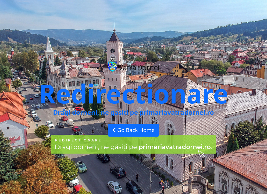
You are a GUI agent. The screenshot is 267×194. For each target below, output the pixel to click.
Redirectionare (133, 93)
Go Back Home (133, 130)
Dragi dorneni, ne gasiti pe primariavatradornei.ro (133, 112)
